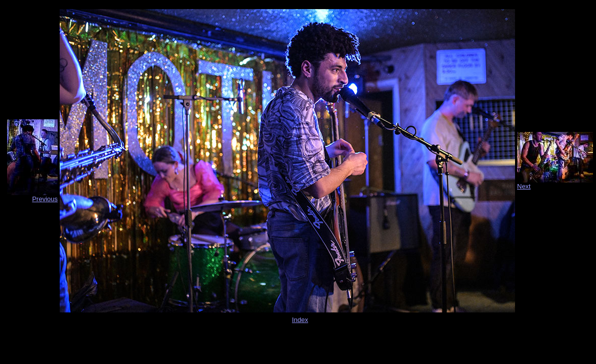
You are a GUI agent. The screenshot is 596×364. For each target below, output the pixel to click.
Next (524, 186)
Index (300, 320)
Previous (45, 199)
